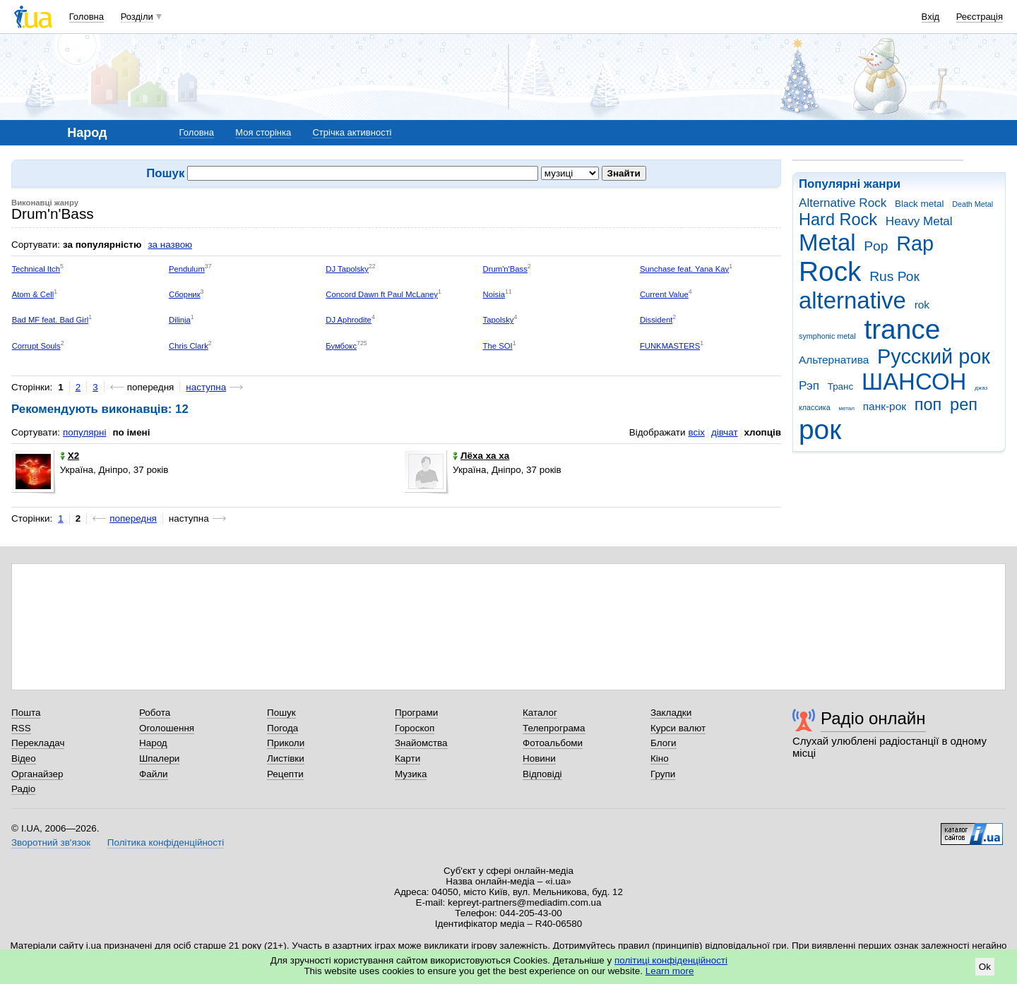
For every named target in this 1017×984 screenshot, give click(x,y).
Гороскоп (414, 728)
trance (902, 329)
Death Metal (972, 204)
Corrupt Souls (36, 346)
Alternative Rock (842, 203)
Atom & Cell (33, 294)
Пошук (281, 712)
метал (846, 408)
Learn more (670, 971)
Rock (830, 271)
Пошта (25, 712)
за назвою (170, 244)
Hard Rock (838, 219)
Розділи (137, 16)
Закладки (670, 712)
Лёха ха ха (481, 455)
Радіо (23, 789)
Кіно (659, 758)
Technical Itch (36, 269)
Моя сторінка (263, 132)
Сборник (185, 294)
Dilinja (180, 320)
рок (820, 429)
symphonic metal (827, 336)
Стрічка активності (351, 132)
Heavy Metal (919, 221)
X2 (69, 455)
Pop (876, 246)
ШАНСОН (914, 381)
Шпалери (159, 758)
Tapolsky (498, 320)
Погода (282, 728)
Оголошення (166, 728)
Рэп (809, 385)
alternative (852, 300)
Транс (841, 386)
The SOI (498, 346)
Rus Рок (894, 276)
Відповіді (542, 774)
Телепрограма (554, 728)
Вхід (931, 16)
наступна (206, 387)
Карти (407, 758)
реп (963, 404)
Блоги (663, 743)
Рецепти (285, 774)
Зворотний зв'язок (50, 842)
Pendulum (187, 269)
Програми (416, 712)
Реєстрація (979, 16)
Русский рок (933, 356)
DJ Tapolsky (347, 269)
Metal (827, 242)
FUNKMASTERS (670, 346)
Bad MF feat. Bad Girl (50, 320)
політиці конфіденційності (670, 960)
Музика (411, 774)
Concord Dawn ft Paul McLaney (382, 294)
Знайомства (421, 743)
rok (922, 305)
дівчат (724, 432)
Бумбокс (341, 346)
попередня (133, 518)
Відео (23, 758)
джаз (981, 388)
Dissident (656, 320)
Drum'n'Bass (505, 269)
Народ (153, 743)
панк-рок (884, 406)
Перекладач (37, 743)
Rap (915, 243)
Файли (153, 774)
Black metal (919, 203)
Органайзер (37, 774)
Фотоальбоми (553, 743)
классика (815, 407)
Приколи (285, 743)
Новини (539, 758)
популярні (84, 432)
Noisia (494, 294)
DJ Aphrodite (348, 320)
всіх (696, 432)
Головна (86, 16)
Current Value (664, 294)
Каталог (540, 712)
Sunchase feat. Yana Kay (684, 269)
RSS (21, 728)
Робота (154, 712)
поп (928, 404)
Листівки (285, 758)
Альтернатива (834, 360)
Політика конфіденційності (165, 842)
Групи (662, 774)
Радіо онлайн (873, 718)
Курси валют (678, 728)
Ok (985, 966)
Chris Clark (188, 346)
